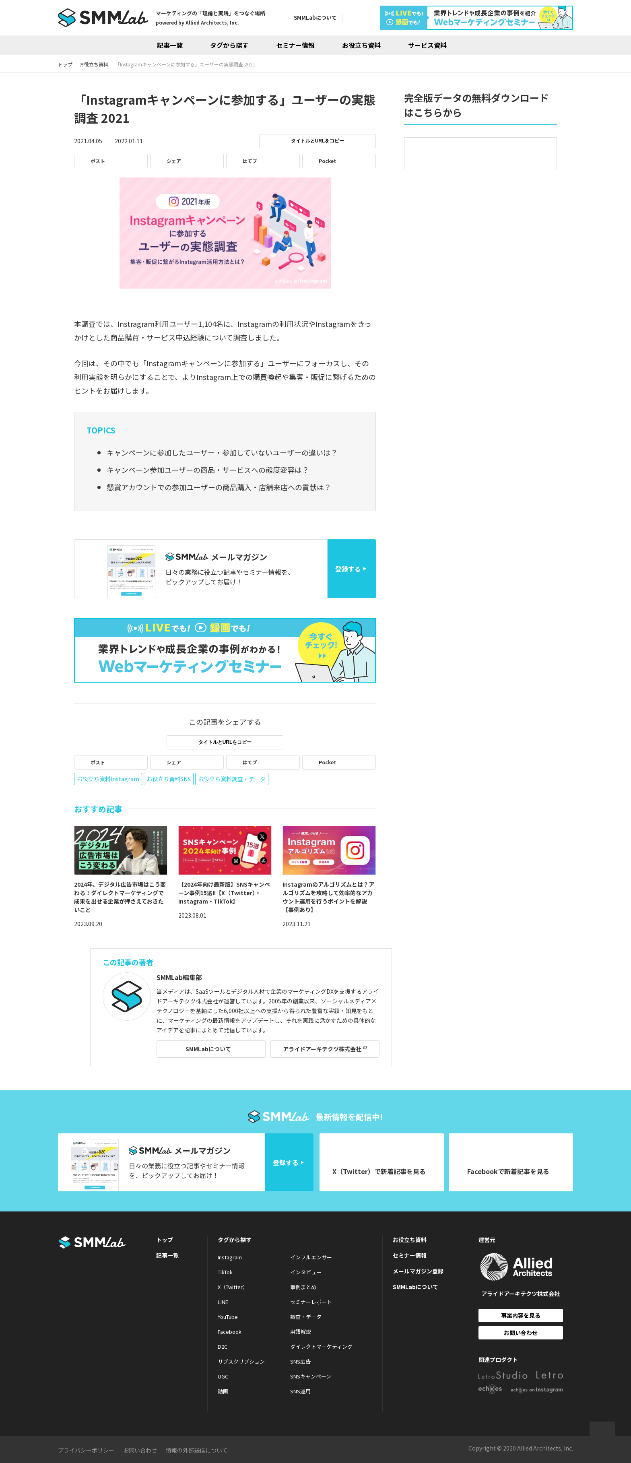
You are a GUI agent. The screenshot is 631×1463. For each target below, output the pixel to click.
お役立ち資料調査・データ (232, 779)
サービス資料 (427, 45)
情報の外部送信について (197, 1450)
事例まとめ (303, 1287)
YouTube (228, 1317)
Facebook (229, 1331)
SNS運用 (300, 1391)
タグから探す (229, 45)
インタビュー (306, 1272)
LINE (223, 1302)
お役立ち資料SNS (168, 779)
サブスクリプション (241, 1361)
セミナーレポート (311, 1302)
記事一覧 (170, 45)
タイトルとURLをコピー (317, 141)
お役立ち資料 (361, 45)
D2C (222, 1346)
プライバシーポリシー (86, 1450)
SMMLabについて (315, 17)
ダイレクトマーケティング (321, 1346)
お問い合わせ (521, 1333)
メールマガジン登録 (418, 1271)
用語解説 (300, 1331)
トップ (164, 1240)
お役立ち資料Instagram (108, 779)
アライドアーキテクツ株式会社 (322, 1049)
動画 (223, 1391)
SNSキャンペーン (310, 1376)
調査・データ (306, 1317)
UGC (223, 1376)
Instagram (230, 1257)
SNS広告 (300, 1361)
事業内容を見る (520, 1315)
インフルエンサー (311, 1257)
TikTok (225, 1272)
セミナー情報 (295, 45)
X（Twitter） (233, 1287)
